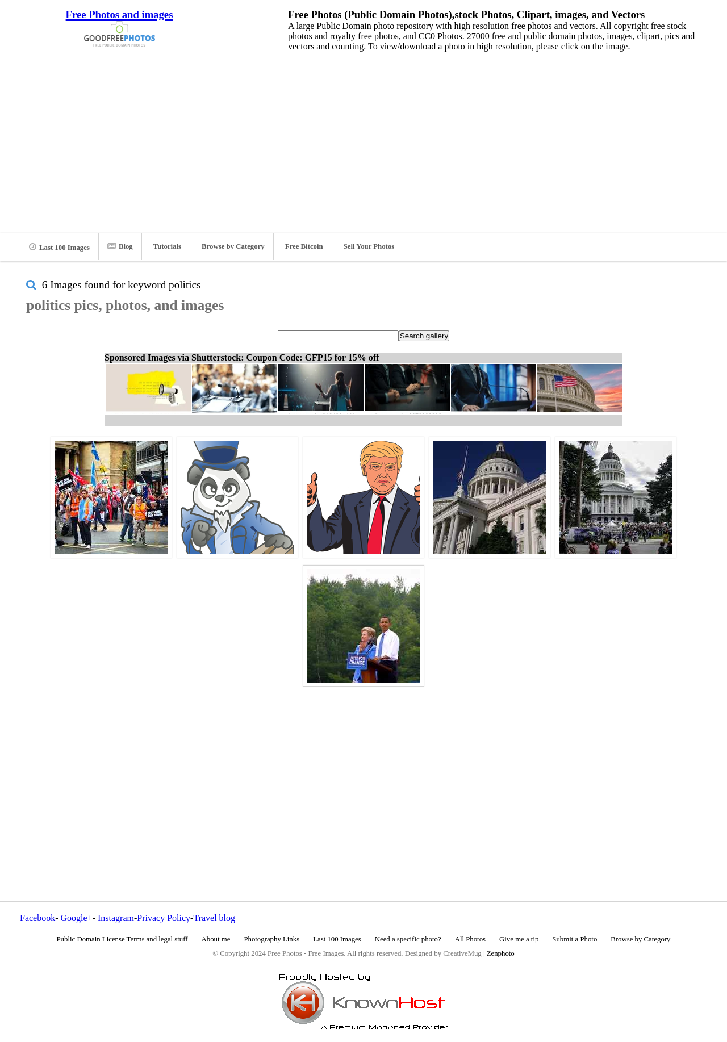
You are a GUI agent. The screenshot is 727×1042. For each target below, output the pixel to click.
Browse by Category (233, 246)
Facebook (37, 918)
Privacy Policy (163, 918)
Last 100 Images (59, 247)
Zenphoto (501, 953)
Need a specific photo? (408, 939)
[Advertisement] (363, 139)
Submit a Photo (574, 939)
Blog (120, 246)
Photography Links (271, 939)
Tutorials (167, 246)
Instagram (116, 918)
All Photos (470, 939)
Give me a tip (518, 939)
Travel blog (214, 918)
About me (216, 939)
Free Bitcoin (304, 246)
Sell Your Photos (369, 246)
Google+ (77, 918)
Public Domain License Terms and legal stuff (122, 939)
